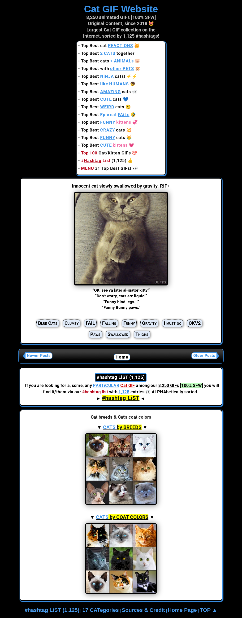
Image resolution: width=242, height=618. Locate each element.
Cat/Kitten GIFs (106, 152)
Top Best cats (107, 60)
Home (122, 357)
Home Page (182, 610)
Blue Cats (47, 323)
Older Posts (204, 355)
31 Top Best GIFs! (106, 168)
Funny (129, 323)
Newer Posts (39, 355)
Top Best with (107, 68)
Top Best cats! (103, 76)
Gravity (149, 323)
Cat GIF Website (121, 9)
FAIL (90, 323)
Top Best (105, 83)
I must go (173, 323)
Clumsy (72, 323)
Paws (95, 334)
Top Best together (108, 53)
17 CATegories (100, 610)
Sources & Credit (143, 610)
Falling (109, 323)
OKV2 (195, 323)
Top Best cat (107, 45)
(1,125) (103, 160)
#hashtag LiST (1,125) (52, 610)
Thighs (141, 334)
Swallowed (118, 334)
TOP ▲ (208, 610)
